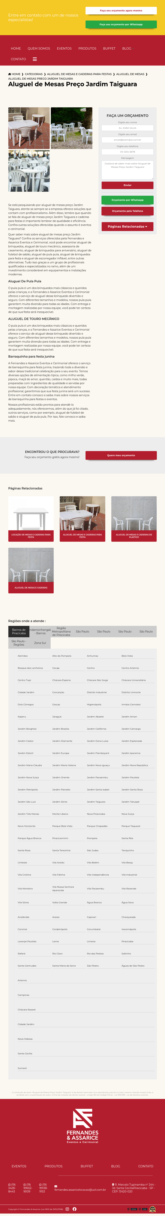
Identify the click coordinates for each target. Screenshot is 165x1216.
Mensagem (127, 160)
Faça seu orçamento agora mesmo (121, 11)
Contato (18, 61)
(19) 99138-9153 (43, 1190)
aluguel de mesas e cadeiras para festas (79, 76)
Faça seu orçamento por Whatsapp (121, 26)
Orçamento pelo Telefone (127, 214)
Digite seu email (127, 136)
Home (16, 51)
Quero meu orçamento (121, 457)
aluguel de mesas (130, 76)
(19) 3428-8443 (12, 1190)
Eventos (64, 51)
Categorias (33, 76)
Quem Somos (39, 51)
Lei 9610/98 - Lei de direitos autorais (131, 1097)
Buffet (109, 51)
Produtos (87, 51)
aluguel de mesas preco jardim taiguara (40, 81)
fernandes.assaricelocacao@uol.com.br (80, 1191)
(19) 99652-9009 (28, 1190)
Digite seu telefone (127, 148)
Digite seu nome (127, 125)
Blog (126, 51)
